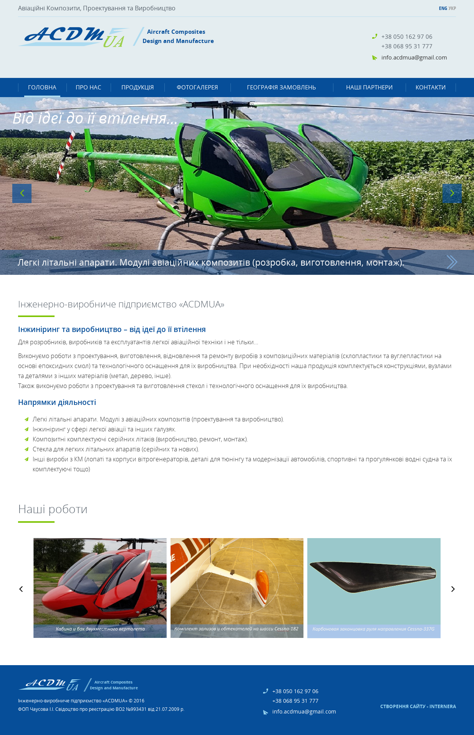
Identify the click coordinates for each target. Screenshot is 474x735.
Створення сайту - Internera (418, 706)
